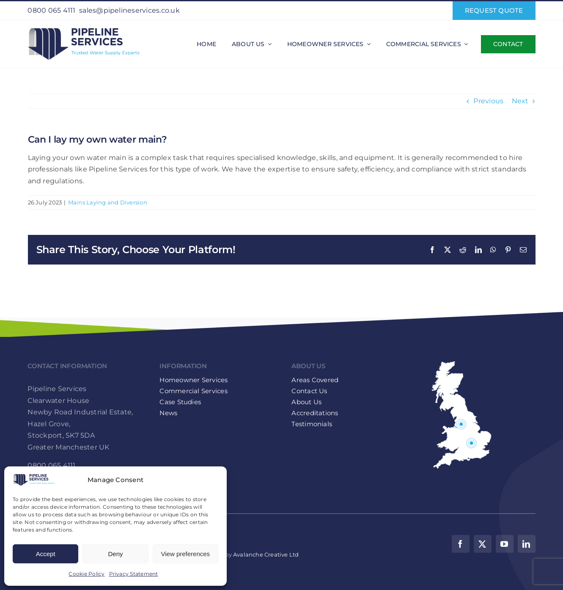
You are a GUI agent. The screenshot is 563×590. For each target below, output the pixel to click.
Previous (488, 101)
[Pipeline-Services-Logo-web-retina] (83, 28)
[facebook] (461, 544)
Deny (115, 553)
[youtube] (505, 544)
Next (520, 101)
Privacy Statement (133, 574)
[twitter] (483, 544)
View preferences (185, 553)
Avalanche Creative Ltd (266, 554)
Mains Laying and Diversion (107, 202)
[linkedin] (527, 544)
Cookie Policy (86, 574)
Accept (45, 553)
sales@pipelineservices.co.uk (129, 10)
